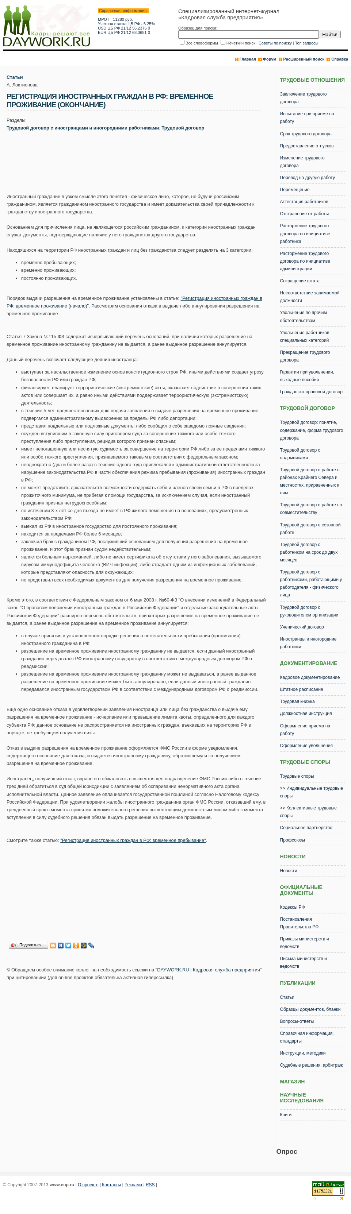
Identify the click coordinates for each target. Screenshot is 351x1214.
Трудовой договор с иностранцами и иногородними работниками (83, 128)
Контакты (111, 1184)
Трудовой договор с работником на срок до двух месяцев (308, 552)
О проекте (88, 1184)
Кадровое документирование (310, 677)
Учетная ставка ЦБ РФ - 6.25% (126, 24)
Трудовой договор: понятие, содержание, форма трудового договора (311, 430)
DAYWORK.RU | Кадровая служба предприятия (208, 970)
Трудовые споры (297, 776)
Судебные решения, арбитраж (311, 1065)
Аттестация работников (304, 201)
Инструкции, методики (302, 1053)
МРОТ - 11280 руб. (115, 19)
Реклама (133, 1184)
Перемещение (294, 189)
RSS (150, 1184)
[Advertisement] (139, 163)
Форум (269, 59)
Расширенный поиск (303, 59)
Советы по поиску (275, 43)
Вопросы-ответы (297, 1021)
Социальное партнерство (306, 827)
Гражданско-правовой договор (311, 391)
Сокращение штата (300, 280)
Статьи (15, 77)
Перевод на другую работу (307, 177)
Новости (288, 870)
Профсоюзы (292, 840)
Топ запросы (306, 43)
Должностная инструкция (306, 713)
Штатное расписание (301, 689)
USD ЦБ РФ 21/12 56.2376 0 (124, 28)
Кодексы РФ (292, 907)
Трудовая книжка (297, 701)
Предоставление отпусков (306, 145)
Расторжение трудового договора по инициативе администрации (305, 261)
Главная (248, 59)
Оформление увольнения (306, 745)
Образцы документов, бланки (310, 1009)
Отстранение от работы (304, 213)
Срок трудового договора (306, 133)
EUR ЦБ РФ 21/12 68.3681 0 (124, 32)
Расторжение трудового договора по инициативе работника (305, 233)
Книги (285, 1114)
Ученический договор (302, 627)
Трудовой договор (183, 128)
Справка (339, 59)
